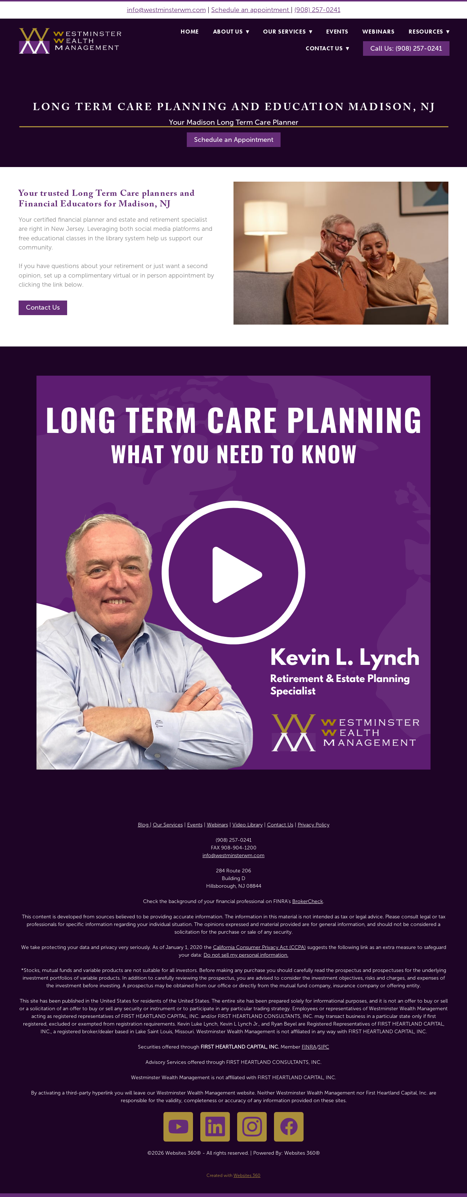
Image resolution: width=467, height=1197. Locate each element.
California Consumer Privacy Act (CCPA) (259, 947)
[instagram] (252, 1127)
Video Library (247, 825)
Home (190, 31)
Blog (144, 825)
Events (337, 31)
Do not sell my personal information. (246, 955)
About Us (231, 31)
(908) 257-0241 (317, 9)
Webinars (378, 31)
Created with (233, 1175)
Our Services (287, 31)
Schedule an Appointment (233, 139)
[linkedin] (215, 1127)
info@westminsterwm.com (166, 9)
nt (287, 9)
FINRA (309, 1047)
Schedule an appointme (247, 9)
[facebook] (289, 1127)
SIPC (323, 1047)
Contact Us (327, 48)
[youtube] (178, 1127)
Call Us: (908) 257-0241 (406, 48)
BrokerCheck (307, 901)
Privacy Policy (313, 825)
